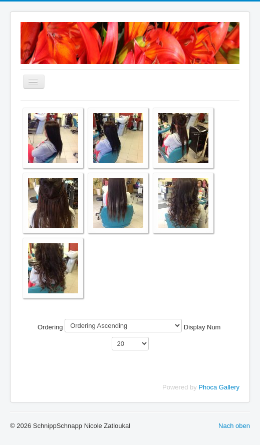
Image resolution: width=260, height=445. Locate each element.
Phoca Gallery (218, 387)
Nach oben (234, 425)
